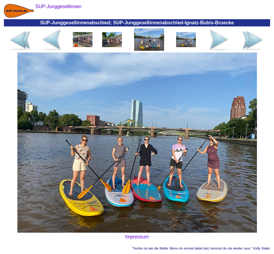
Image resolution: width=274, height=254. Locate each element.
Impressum (137, 236)
